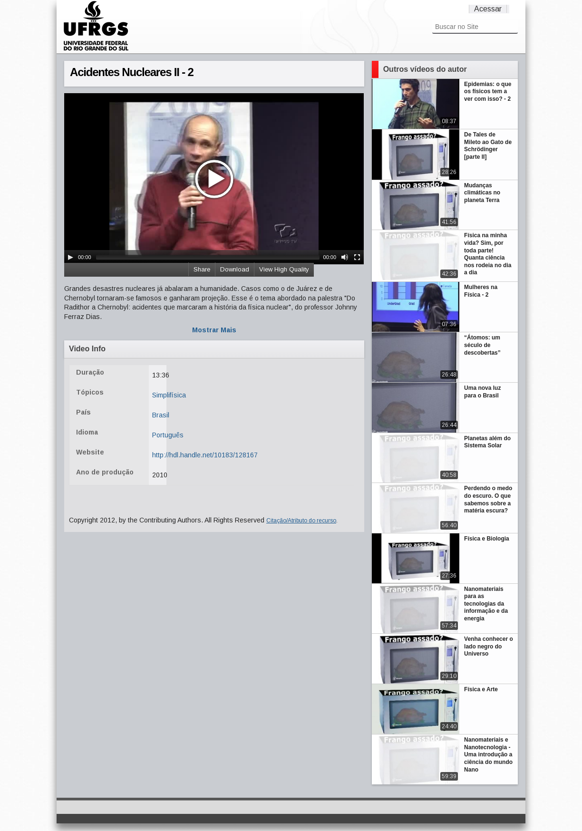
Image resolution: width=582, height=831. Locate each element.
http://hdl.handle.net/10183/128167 (205, 455)
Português (168, 435)
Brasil (160, 415)
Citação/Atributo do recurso (301, 520)
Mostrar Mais (214, 330)
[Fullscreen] (357, 257)
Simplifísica (169, 395)
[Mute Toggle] (345, 257)
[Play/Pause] (70, 257)
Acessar (488, 9)
